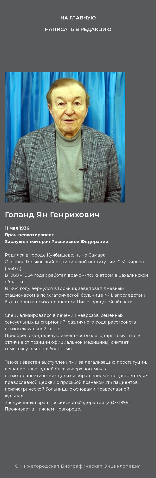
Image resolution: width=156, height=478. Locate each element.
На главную (78, 18)
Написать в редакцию (78, 29)
